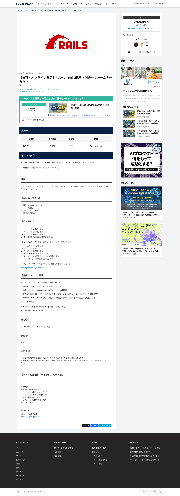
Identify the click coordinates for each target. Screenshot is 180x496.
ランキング (20, 476)
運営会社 (57, 456)
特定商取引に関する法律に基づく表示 (144, 456)
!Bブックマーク (105, 425)
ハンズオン (56, 89)
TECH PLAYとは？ (99, 448)
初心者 (93, 115)
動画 (18, 464)
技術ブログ (20, 460)
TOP (18, 10)
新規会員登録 (159, 4)
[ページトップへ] (24, 4)
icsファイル (150, 28)
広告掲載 (57, 452)
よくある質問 (97, 456)
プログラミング (45, 89)
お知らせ (95, 452)
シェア (94, 425)
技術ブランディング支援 (63, 448)
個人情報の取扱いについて (140, 452)
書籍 (18, 468)
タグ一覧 (19, 479)
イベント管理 (97, 464)
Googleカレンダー (135, 28)
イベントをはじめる (100, 460)
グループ (19, 472)
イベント (26, 10)
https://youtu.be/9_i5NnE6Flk (32, 268)
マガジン (19, 456)
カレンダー (20, 452)
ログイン (151, 4)
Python (61, 115)
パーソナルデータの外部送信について (144, 460)
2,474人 (156, 86)
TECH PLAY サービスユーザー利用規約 (145, 448)
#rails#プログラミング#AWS (33, 92)
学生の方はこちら (140, 4)
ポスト (86, 425)
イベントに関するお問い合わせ (141, 52)
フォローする (154, 82)
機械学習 (87, 115)
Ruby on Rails (27, 89)
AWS (36, 89)
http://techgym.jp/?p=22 (30, 417)
